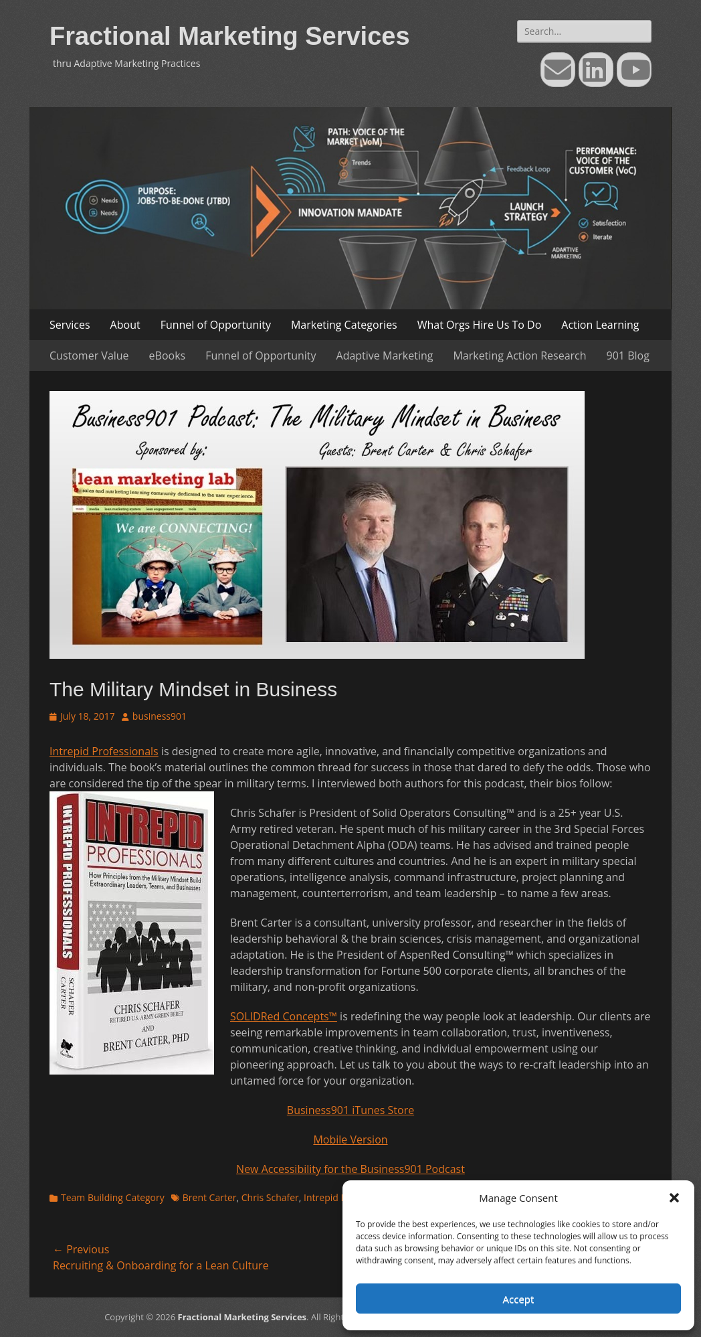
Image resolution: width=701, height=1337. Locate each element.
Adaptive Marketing (384, 355)
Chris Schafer (270, 1197)
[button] (674, 1197)
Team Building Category (113, 1197)
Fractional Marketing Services (229, 36)
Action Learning (600, 324)
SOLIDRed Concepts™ (283, 1016)
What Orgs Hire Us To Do (479, 324)
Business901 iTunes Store (350, 1110)
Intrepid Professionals (104, 751)
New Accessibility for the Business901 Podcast (350, 1169)
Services (69, 324)
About (125, 324)
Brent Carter (210, 1197)
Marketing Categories (344, 324)
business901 (159, 716)
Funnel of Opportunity (216, 324)
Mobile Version (350, 1139)
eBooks (167, 355)
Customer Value (89, 355)
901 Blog (628, 355)
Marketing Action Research (519, 355)
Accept (518, 1299)
